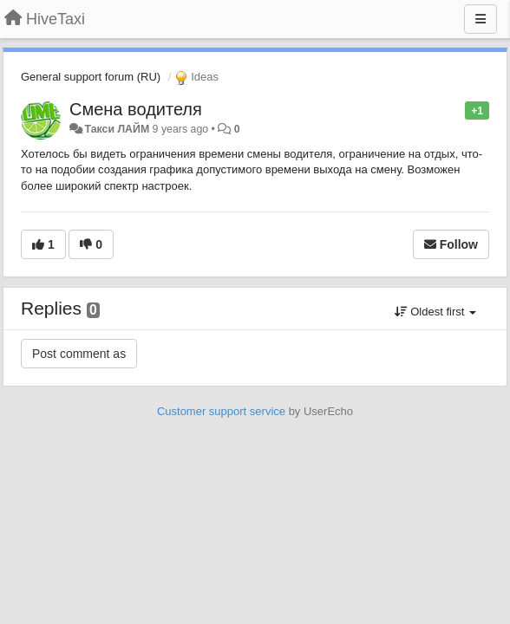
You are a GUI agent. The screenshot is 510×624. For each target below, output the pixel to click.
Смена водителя (135, 109)
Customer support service (221, 411)
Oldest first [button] (435, 311)
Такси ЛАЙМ (116, 129)
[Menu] (480, 19)
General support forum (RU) (90, 76)
